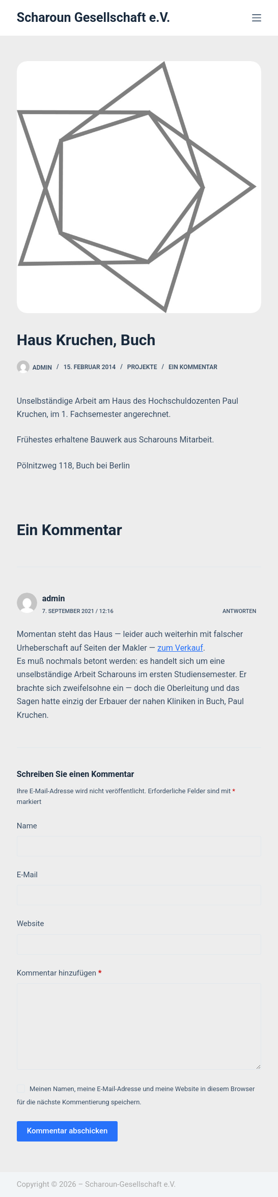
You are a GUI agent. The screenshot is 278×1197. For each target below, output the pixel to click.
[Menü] (256, 17)
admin (53, 598)
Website (30, 923)
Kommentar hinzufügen (59, 973)
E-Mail (27, 874)
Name (27, 825)
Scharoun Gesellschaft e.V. (94, 17)
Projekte (142, 367)
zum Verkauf (180, 648)
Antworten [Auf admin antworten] (239, 611)
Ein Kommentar (193, 367)
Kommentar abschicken (67, 1130)
